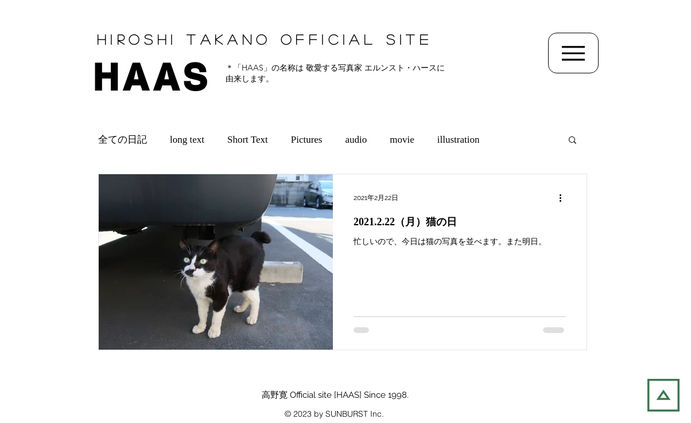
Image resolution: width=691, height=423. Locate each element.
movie (402, 139)
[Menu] (573, 53)
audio (356, 139)
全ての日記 (122, 139)
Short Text (247, 139)
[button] (572, 141)
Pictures (307, 139)
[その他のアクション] (564, 198)
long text (187, 139)
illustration (458, 139)
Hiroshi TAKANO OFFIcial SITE (264, 39)
